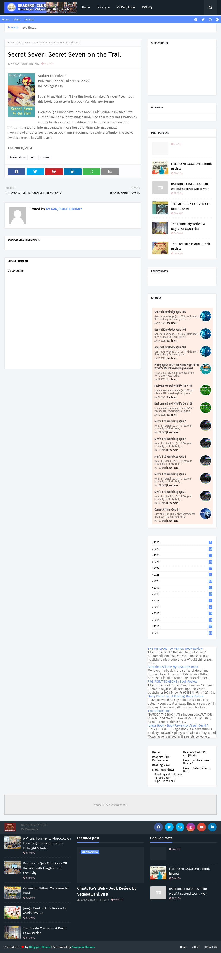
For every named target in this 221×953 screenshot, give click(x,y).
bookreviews (24, 42)
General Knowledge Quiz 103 (170, 347)
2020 (183, 581)
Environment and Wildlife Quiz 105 (173, 403)
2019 (183, 587)
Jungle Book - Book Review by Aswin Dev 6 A (178, 725)
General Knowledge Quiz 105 (170, 312)
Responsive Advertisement (111, 804)
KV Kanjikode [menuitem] (126, 7)
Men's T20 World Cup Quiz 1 (170, 492)
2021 (183, 574)
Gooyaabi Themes (83, 947)
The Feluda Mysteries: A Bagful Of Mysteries (188, 226)
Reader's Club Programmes (161, 758)
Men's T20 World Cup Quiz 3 (170, 456)
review (45, 157)
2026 (183, 542)
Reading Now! (161, 765)
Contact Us (210, 947)
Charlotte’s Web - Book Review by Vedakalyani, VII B (106, 891)
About (16, 19)
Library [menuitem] (101, 7)
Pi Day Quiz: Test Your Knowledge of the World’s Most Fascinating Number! (176, 366)
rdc (33, 157)
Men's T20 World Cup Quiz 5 (170, 421)
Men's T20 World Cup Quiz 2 (170, 474)
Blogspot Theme (39, 947)
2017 (183, 600)
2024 (183, 555)
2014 (183, 619)
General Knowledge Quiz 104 (170, 329)
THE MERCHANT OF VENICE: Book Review (190, 206)
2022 (183, 568)
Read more (172, 323)
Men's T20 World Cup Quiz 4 (170, 439)
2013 (183, 626)
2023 (183, 561)
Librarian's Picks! (163, 769)
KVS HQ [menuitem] (146, 7)
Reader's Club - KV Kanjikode (194, 754)
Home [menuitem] (86, 7)
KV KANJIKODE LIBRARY (25, 63)
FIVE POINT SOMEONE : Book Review (191, 166)
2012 (183, 632)
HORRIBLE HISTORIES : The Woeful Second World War (190, 186)
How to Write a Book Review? (196, 762)
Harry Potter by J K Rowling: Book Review (176, 696)
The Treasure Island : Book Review (190, 246)
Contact (29, 19)
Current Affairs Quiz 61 (167, 509)
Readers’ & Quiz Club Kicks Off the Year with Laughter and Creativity (45, 868)
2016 (183, 607)
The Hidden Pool (159, 711)
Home (5, 19)
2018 (183, 594)
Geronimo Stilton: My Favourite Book (173, 667)
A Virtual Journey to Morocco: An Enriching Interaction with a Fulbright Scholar (47, 843)
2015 (183, 613)
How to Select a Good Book (196, 770)
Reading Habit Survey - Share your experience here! (168, 778)
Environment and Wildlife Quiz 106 (173, 386)
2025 (183, 548)
